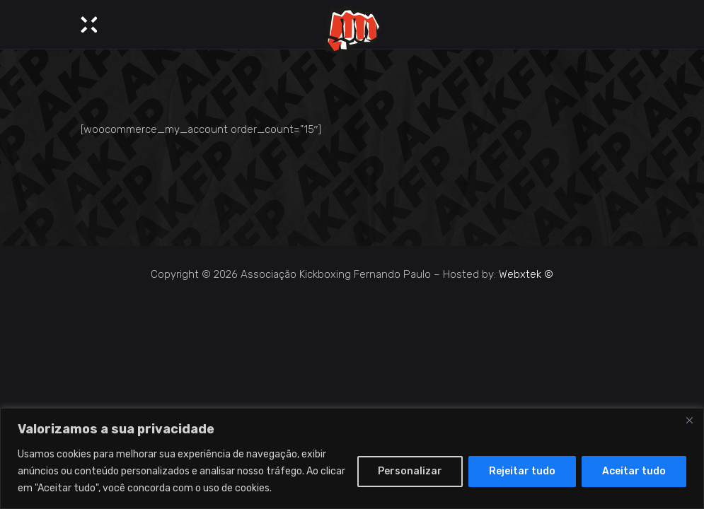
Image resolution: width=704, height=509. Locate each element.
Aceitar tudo (634, 471)
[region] (352, 458)
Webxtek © (526, 274)
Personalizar (410, 471)
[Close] (689, 419)
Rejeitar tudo (522, 471)
